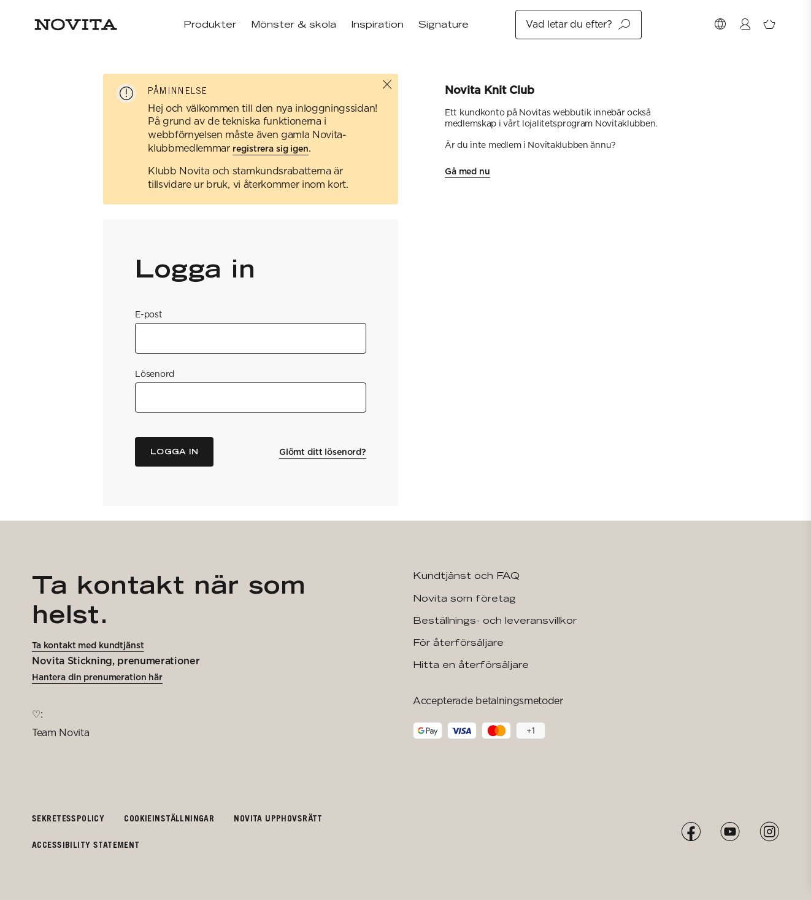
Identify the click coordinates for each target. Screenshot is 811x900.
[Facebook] (691, 832)
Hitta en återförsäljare (471, 664)
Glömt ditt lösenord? (322, 452)
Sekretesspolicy (68, 818)
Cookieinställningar (169, 818)
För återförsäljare (458, 642)
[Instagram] (769, 832)
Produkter (209, 24)
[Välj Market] (720, 24)
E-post (148, 314)
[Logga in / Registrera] (745, 24)
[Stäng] (387, 84)
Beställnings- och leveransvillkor (495, 620)
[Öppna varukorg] (769, 24)
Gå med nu (467, 171)
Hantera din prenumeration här (97, 677)
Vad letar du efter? (578, 24)
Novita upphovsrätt (278, 818)
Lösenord (154, 374)
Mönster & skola (293, 24)
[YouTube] (730, 832)
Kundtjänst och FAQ (466, 575)
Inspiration (377, 24)
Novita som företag (464, 598)
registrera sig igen (270, 148)
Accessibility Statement (86, 844)
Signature (443, 24)
